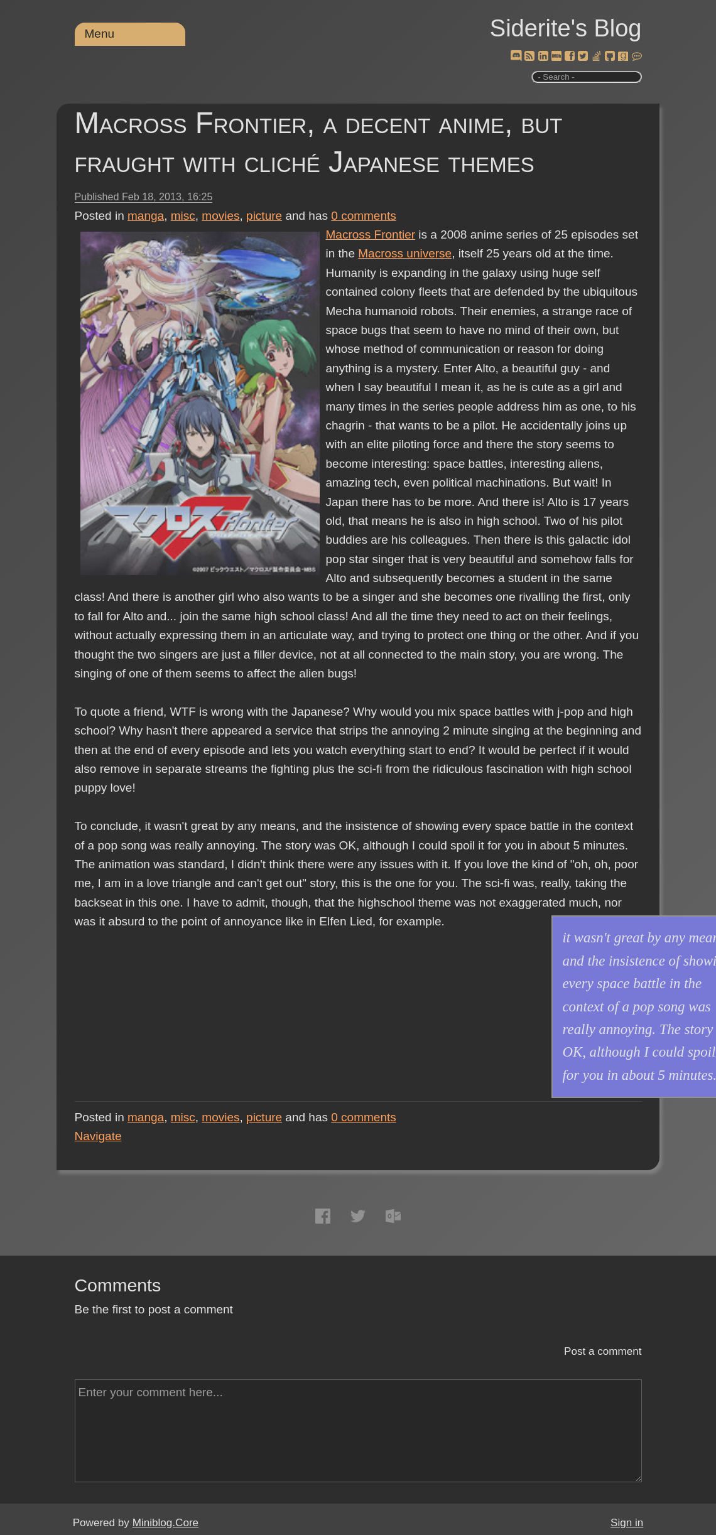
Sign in (626, 1523)
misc (183, 215)
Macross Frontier (371, 234)
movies (220, 215)
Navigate (98, 1136)
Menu (100, 33)
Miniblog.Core (165, 1523)
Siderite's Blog (566, 28)
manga (145, 215)
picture (264, 215)
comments (363, 215)
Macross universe (405, 253)
